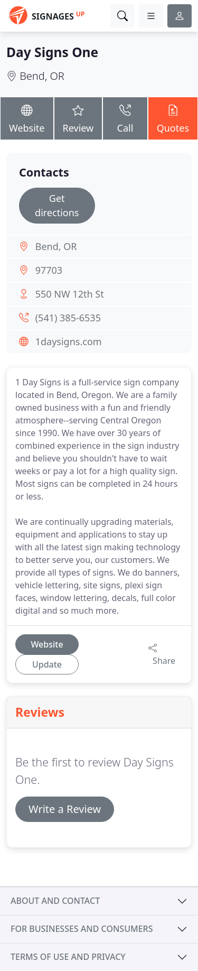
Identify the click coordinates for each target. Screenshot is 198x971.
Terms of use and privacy (68, 957)
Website (27, 117)
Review (78, 117)
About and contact (55, 901)
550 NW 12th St (69, 294)
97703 (48, 270)
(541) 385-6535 (68, 317)
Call (124, 117)
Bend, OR (42, 76)
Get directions (57, 205)
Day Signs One (52, 52)
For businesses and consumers (82, 929)
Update (47, 664)
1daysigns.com (68, 341)
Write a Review (65, 809)
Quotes (173, 117)
